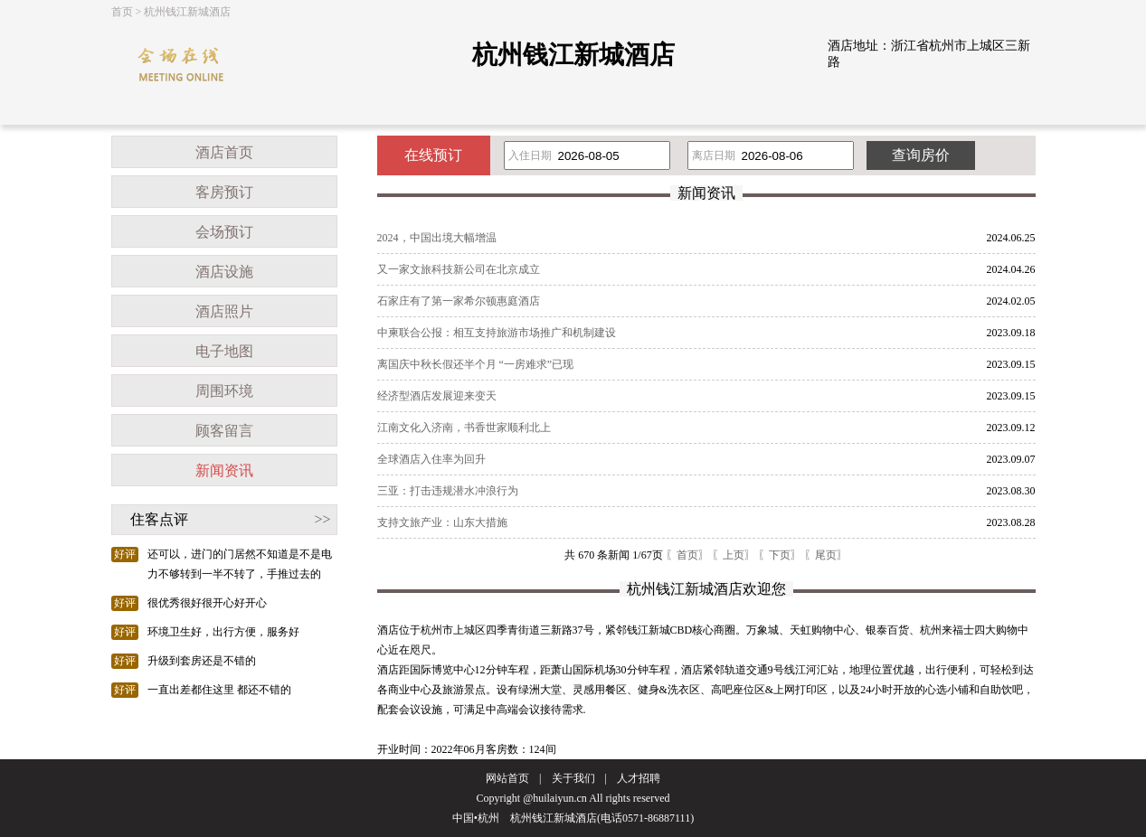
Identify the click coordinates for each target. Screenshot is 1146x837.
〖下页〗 (779, 555)
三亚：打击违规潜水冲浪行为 (447, 490)
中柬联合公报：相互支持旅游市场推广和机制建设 (496, 332)
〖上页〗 (733, 555)
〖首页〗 (687, 555)
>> (322, 519)
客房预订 (224, 192)
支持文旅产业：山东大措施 (442, 522)
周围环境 (224, 391)
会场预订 (224, 232)
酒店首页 (224, 152)
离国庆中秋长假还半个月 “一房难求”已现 (475, 364)
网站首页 (507, 778)
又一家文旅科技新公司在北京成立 (458, 269)
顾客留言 (224, 430)
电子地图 (224, 351)
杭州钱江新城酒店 (187, 11)
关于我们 (573, 778)
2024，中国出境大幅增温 (437, 237)
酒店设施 (224, 271)
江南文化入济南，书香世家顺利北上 (464, 427)
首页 (122, 11)
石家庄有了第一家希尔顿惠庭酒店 (458, 301)
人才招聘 (638, 778)
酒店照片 (224, 311)
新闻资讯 (224, 470)
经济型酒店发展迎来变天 (437, 396)
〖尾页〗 (826, 555)
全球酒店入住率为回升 (431, 459)
